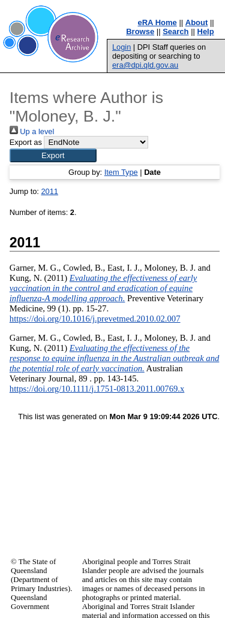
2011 (49, 191)
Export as (26, 142)
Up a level (32, 131)
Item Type (121, 172)
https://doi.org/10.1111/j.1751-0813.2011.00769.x (97, 388)
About (196, 22)
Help (205, 31)
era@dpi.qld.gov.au (145, 64)
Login (121, 47)
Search (175, 31)
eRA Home (157, 22)
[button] (53, 155)
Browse (140, 31)
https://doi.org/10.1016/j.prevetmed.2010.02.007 (95, 318)
